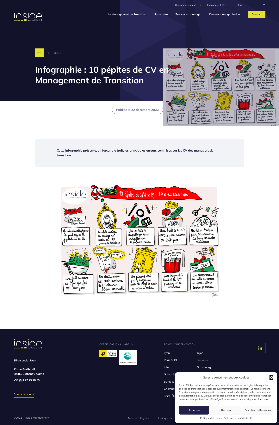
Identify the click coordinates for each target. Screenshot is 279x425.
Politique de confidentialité (238, 418)
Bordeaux (170, 381)
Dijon (200, 353)
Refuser (226, 410)
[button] (271, 377)
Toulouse (202, 360)
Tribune (54, 53)
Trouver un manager (189, 14)
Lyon (167, 353)
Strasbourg (204, 367)
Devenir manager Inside (224, 14)
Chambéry (170, 389)
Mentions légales (138, 418)
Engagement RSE (216, 4)
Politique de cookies (211, 418)
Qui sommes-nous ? (185, 4)
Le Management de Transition (127, 14)
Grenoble (169, 374)
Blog (239, 4)
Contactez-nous (24, 394)
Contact (256, 14)
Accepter (194, 410)
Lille (166, 367)
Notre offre (161, 14)
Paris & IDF (171, 360)
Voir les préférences (258, 410)
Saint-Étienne (172, 396)
